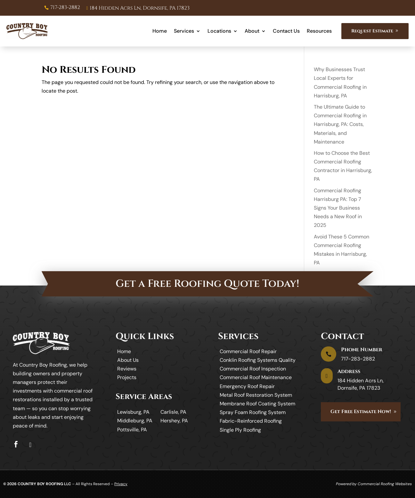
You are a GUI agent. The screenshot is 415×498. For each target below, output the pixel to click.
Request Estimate (372, 31)
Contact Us (286, 31)
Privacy (120, 483)
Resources (319, 31)
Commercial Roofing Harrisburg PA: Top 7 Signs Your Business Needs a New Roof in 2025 (338, 208)
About (252, 31)
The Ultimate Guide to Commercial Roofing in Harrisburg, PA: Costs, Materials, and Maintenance (340, 124)
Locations (219, 31)
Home (159, 31)
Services (184, 31)
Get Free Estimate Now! (360, 411)
